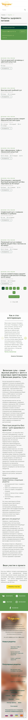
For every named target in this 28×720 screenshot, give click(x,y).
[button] (2, 338)
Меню (23, 4)
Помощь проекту (11, 702)
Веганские (3, 58)
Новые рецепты (9, 642)
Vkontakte (7, 596)
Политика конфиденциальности (14, 711)
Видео (14, 695)
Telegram (20, 596)
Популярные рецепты (11, 664)
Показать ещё (14, 297)
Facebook (14, 608)
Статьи (17, 699)
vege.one (13, 58)
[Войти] (19, 702)
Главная (3, 15)
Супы (8, 58)
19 (25, 288)
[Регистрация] (14, 706)
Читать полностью (10, 352)
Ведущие (11, 699)
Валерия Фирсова (8, 63)
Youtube (7, 602)
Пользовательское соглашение (14, 710)
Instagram (21, 602)
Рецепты (20, 695)
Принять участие (14, 587)
